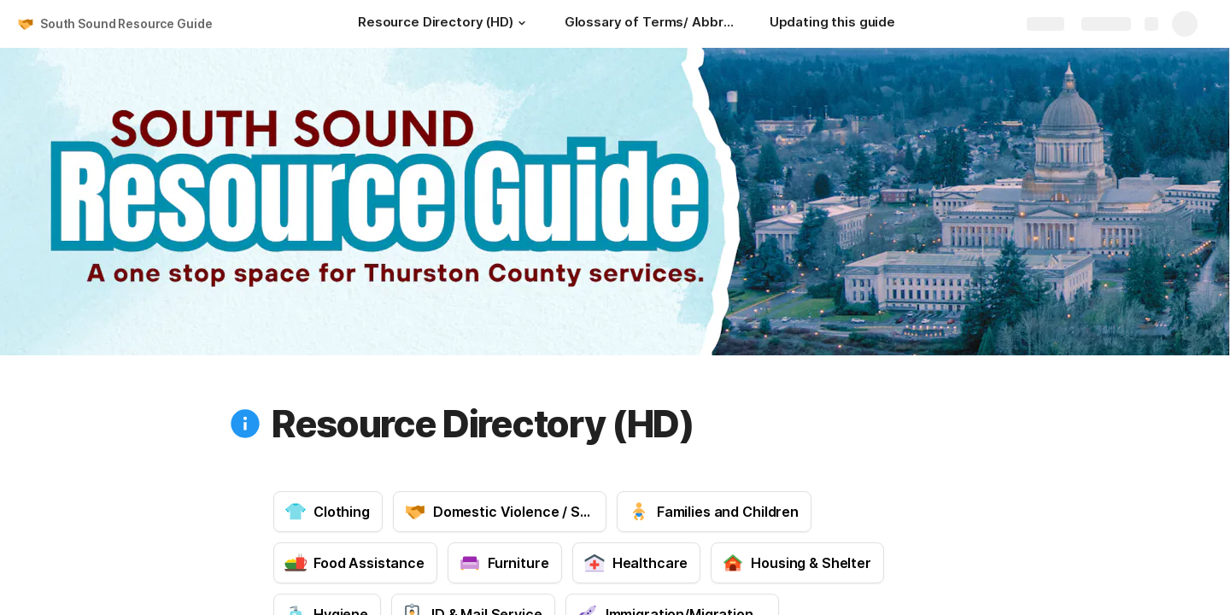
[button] (521, 23)
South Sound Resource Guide (126, 23)
